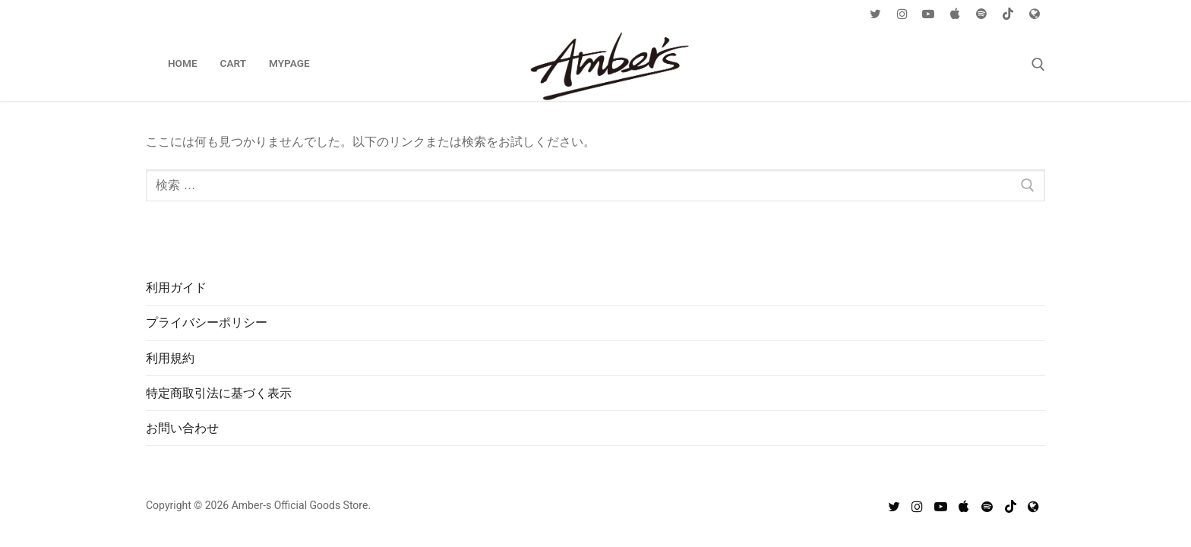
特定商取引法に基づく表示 (219, 393)
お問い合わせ (182, 428)
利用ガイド (176, 287)
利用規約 (170, 358)
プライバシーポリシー (206, 322)
